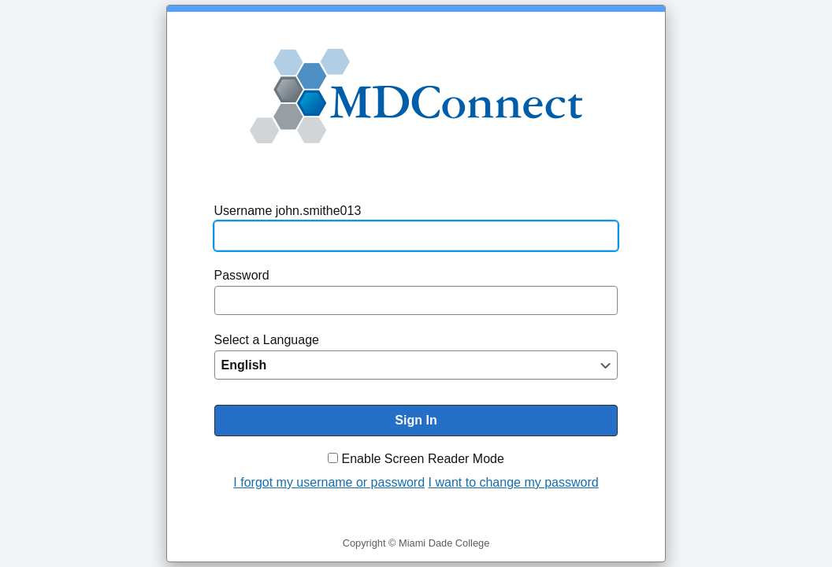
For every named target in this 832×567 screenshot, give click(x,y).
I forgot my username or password (329, 482)
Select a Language (266, 339)
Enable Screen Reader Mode (423, 458)
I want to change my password (514, 482)
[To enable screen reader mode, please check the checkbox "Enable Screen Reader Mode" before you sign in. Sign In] (416, 420)
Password (241, 275)
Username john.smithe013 (288, 210)
